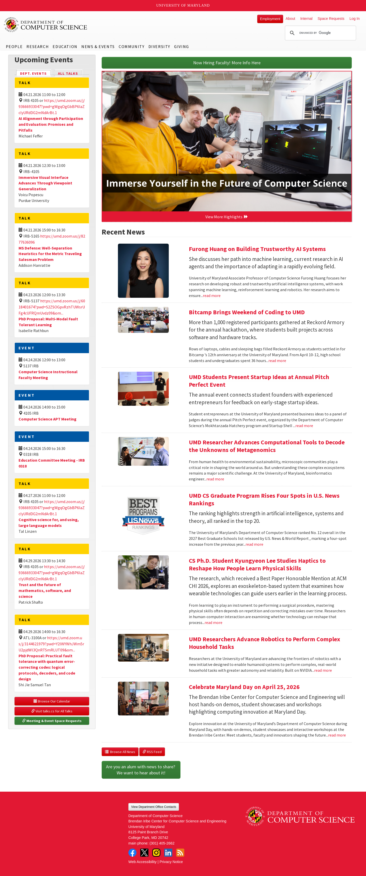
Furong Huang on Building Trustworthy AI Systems (257, 249)
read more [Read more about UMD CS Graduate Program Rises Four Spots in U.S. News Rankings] (254, 544)
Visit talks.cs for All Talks (51, 711)
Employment (270, 19)
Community (131, 46)
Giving (181, 46)
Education (65, 46)
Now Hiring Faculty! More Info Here (227, 63)
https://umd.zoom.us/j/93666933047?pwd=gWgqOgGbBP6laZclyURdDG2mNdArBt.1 (52, 106)
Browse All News (120, 751)
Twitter (144, 853)
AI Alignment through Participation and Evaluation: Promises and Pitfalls (51, 124)
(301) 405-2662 (161, 843)
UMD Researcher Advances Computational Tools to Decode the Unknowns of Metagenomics (267, 446)
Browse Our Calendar (52, 701)
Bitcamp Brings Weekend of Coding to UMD (247, 312)
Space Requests (330, 19)
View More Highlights (226, 216)
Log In (354, 19)
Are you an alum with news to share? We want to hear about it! (141, 770)
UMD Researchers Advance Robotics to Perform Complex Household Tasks (264, 643)
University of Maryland (183, 5)
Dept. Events (35, 73)
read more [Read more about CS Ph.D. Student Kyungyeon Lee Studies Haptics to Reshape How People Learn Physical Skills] (213, 622)
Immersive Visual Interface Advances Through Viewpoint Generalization (45, 183)
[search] (319, 33)
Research (37, 46)
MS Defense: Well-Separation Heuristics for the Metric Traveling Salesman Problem (50, 253)
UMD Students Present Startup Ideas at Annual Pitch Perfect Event (259, 380)
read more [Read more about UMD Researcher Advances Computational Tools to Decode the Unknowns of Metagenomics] (215, 478)
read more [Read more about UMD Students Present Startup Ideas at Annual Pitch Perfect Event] (304, 425)
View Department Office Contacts (153, 807)
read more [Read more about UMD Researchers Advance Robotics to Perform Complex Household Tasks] (323, 670)
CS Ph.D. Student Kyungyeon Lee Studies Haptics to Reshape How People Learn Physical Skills (257, 564)
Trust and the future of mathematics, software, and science (45, 590)
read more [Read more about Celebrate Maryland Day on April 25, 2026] (337, 735)
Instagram (156, 853)
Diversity (159, 46)
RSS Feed (152, 751)
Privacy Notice (171, 862)
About (290, 19)
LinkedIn (168, 853)
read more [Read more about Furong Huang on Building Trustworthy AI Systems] (212, 295)
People (14, 46)
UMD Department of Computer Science (46, 24)
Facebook (132, 853)
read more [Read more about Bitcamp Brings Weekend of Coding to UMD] (277, 360)
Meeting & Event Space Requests (52, 720)
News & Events (98, 46)
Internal (306, 19)
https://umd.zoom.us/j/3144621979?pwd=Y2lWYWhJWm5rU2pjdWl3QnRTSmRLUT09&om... (51, 643)
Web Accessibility (142, 862)
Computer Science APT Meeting (48, 418)
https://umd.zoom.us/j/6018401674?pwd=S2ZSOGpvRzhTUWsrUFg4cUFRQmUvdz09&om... (52, 307)
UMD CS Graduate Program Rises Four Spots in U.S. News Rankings (264, 499)
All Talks (68, 73)
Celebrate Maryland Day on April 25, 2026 (244, 687)
